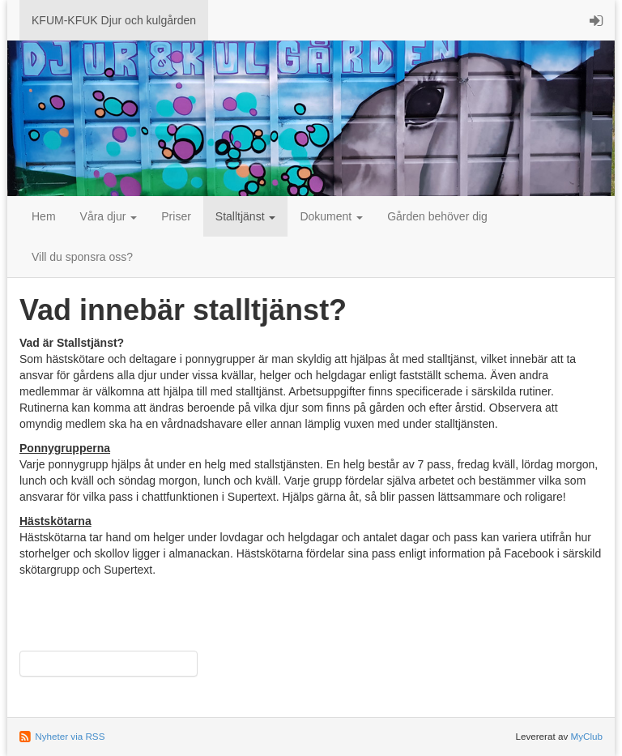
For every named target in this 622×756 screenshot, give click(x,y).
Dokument (331, 216)
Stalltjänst (245, 216)
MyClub (586, 736)
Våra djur (109, 216)
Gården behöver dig (437, 216)
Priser (176, 216)
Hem (44, 216)
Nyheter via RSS (69, 736)
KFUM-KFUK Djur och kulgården (114, 20)
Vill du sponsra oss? (82, 256)
